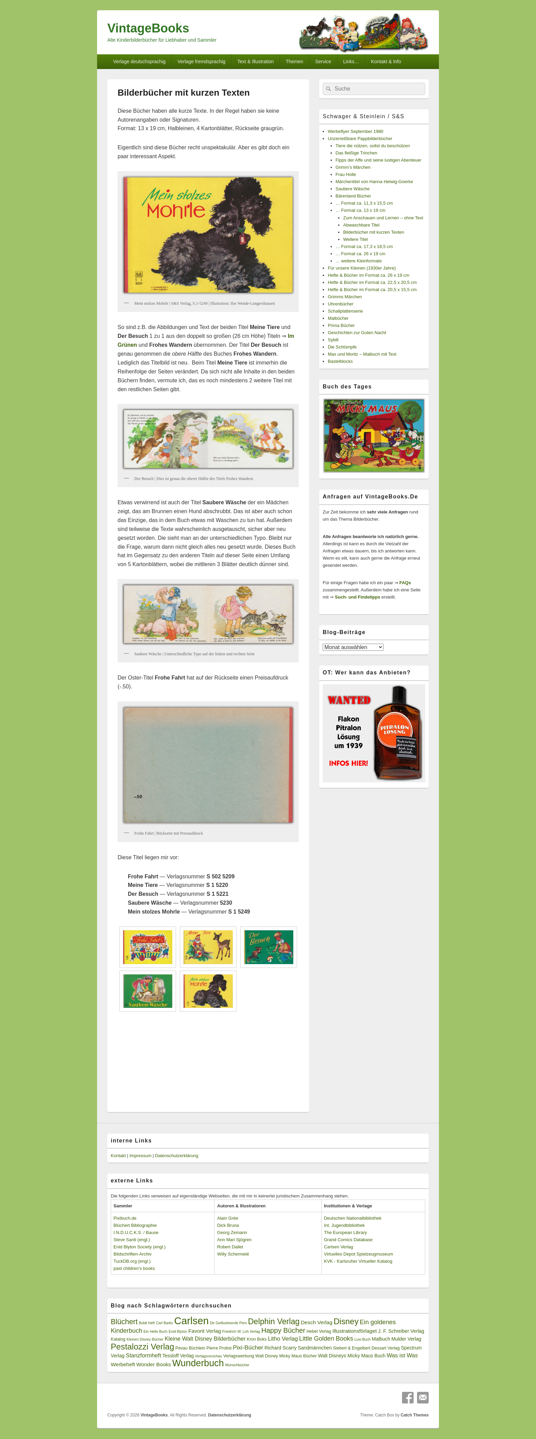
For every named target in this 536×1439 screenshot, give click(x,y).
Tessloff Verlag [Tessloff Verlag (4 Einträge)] (178, 1355)
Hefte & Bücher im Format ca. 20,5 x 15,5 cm (372, 289)
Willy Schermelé (233, 1254)
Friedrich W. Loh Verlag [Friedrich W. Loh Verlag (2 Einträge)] (241, 1331)
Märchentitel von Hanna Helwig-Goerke (374, 181)
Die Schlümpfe (342, 347)
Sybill (333, 339)
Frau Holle (346, 174)
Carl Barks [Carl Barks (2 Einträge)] (164, 1323)
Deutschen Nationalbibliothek (352, 1218)
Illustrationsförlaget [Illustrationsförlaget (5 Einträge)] (354, 1331)
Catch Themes (415, 1415)
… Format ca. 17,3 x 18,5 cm (364, 246)
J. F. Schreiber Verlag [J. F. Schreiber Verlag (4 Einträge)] (401, 1331)
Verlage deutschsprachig (139, 61)
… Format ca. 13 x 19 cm (361, 210)
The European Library (345, 1232)
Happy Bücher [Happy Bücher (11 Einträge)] (283, 1330)
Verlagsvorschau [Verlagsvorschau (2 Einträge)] (208, 1356)
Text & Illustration (255, 61)
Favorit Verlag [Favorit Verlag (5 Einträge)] (204, 1331)
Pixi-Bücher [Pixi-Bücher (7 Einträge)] (248, 1347)
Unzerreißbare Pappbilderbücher (360, 138)
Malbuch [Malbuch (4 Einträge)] (381, 1339)
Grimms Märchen (345, 296)
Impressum (140, 1155)
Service (323, 61)
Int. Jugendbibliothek (344, 1225)
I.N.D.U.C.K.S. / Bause (136, 1232)
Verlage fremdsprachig (201, 61)
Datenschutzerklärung (176, 1155)
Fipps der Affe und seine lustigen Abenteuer (378, 160)
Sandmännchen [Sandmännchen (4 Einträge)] (315, 1348)
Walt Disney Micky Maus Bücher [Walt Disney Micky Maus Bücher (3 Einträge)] (286, 1356)
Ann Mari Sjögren (234, 1239)
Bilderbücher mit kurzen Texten (373, 232)
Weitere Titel (355, 239)
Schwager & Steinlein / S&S (363, 116)
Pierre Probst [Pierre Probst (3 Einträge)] (218, 1348)
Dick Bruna (228, 1225)
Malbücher (338, 318)
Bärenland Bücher (353, 195)
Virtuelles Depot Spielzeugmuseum (358, 1254)
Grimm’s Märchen (353, 167)
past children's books (134, 1268)
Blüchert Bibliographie (135, 1225)
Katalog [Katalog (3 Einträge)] (118, 1339)
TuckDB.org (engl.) (132, 1261)
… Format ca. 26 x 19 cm (361, 253)
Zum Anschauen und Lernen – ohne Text (383, 217)
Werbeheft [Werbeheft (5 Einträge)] (123, 1364)
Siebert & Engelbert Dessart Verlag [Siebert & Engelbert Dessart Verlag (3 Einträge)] (366, 1348)
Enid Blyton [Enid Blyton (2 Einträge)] (178, 1331)
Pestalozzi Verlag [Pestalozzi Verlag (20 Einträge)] (142, 1346)
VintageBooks (148, 28)
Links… (351, 61)
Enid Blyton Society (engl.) (139, 1246)
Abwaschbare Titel (361, 225)
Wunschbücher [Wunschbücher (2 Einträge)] (237, 1365)
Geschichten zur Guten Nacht (357, 332)
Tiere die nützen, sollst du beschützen (373, 145)
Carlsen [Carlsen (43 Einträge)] (191, 1320)
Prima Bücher (341, 325)
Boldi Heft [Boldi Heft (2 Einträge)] (147, 1323)
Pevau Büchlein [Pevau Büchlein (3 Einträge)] (190, 1348)
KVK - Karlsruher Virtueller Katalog (358, 1261)
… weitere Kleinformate (359, 260)
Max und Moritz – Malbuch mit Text (362, 354)
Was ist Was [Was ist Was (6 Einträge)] (402, 1355)
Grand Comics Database (348, 1239)
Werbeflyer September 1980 (355, 131)
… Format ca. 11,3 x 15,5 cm (364, 203)
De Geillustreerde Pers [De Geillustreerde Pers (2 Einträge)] (228, 1323)
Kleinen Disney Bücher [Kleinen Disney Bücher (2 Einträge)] (144, 1339)
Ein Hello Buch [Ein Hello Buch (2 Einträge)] (156, 1331)
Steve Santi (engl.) (131, 1239)
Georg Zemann (232, 1232)
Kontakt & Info (386, 61)
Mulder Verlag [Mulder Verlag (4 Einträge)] (406, 1339)
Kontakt (118, 1155)
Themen (294, 61)
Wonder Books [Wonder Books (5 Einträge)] (153, 1364)
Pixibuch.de (124, 1218)
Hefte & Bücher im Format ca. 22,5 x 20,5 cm (372, 282)
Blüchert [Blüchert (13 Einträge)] (124, 1322)
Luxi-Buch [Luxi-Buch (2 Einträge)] (362, 1339)
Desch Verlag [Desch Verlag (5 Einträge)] (316, 1322)
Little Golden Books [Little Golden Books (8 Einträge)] (326, 1338)
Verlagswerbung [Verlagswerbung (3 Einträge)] (238, 1356)
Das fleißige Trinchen (356, 152)
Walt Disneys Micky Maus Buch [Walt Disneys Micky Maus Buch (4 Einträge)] (351, 1355)
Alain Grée (227, 1218)
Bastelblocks (340, 361)
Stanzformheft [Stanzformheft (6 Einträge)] (143, 1355)
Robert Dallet (230, 1246)
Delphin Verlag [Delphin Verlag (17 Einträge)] (274, 1321)
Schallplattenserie (345, 311)
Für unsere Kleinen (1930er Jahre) (362, 268)
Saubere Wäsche (353, 188)
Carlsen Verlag (338, 1246)
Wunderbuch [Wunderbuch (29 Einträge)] (198, 1363)
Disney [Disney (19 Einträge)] (346, 1321)
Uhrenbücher (340, 303)
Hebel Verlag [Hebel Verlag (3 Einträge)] (319, 1331)
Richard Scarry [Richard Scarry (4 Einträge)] (281, 1348)
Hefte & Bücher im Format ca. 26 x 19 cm (368, 275)
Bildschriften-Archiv (132, 1254)
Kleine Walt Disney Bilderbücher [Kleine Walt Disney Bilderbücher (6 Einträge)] (205, 1338)
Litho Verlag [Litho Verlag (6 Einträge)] (283, 1338)
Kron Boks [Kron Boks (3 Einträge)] (257, 1339)
